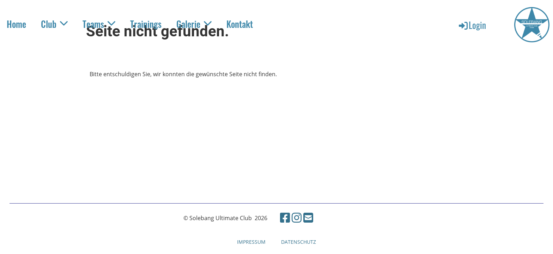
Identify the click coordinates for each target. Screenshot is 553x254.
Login (472, 24)
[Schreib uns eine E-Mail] (308, 217)
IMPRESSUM (251, 241)
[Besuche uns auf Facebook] (285, 217)
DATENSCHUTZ (298, 241)
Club (54, 23)
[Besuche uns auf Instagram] (297, 217)
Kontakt (239, 23)
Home (16, 23)
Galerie (194, 23)
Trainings (146, 23)
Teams (99, 23)
